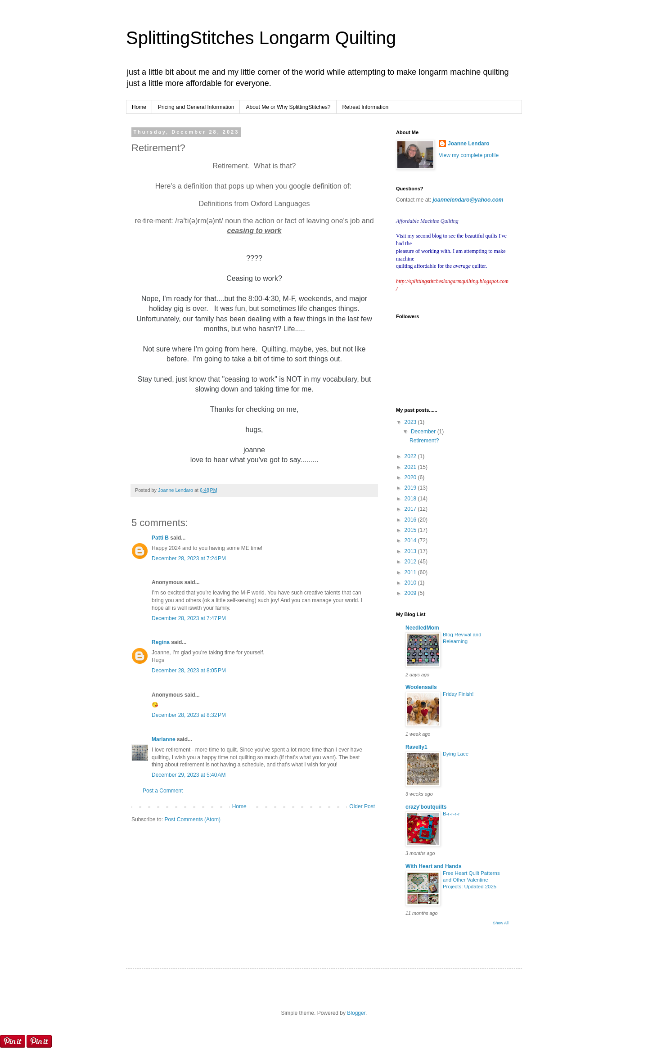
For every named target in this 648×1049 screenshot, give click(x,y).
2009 (411, 593)
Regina (161, 642)
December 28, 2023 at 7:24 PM (189, 558)
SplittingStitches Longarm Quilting (261, 38)
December (424, 431)
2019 (411, 488)
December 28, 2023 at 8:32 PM (189, 715)
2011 (411, 572)
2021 (411, 467)
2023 (411, 422)
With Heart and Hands (433, 866)
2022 (411, 456)
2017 (411, 509)
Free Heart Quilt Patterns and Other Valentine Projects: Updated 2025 (471, 879)
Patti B (160, 538)
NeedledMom (422, 628)
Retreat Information (365, 107)
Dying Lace (455, 753)
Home (139, 107)
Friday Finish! (458, 694)
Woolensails (421, 687)
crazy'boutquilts (426, 807)
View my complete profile (469, 155)
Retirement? (424, 440)
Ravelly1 (416, 747)
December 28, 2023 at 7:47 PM (189, 618)
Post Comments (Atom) (192, 819)
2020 (411, 477)
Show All (500, 923)
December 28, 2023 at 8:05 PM (189, 670)
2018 (411, 498)
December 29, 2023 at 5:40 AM (188, 775)
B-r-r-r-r (451, 813)
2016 (411, 520)
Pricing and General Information (196, 107)
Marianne (164, 739)
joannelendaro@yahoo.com (467, 200)
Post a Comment (163, 791)
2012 (411, 561)
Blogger (356, 1013)
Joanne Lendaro (469, 143)
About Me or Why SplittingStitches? (288, 107)
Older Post (362, 806)
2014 (411, 540)
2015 (411, 530)
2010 (411, 583)
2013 (411, 551)
